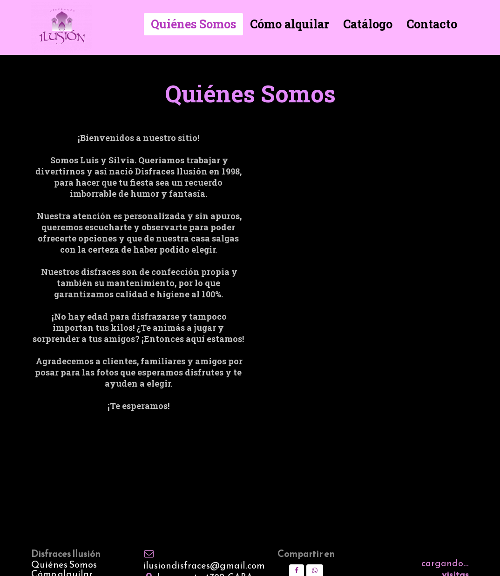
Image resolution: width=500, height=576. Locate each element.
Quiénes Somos (64, 564)
